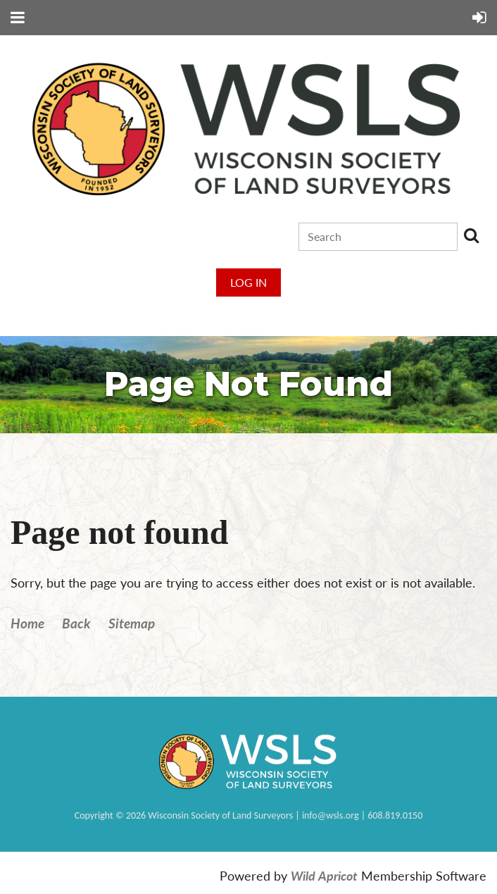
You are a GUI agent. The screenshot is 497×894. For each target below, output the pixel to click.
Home (27, 623)
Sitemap (131, 623)
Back (76, 623)
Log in (248, 282)
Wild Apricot (324, 876)
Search (471, 235)
